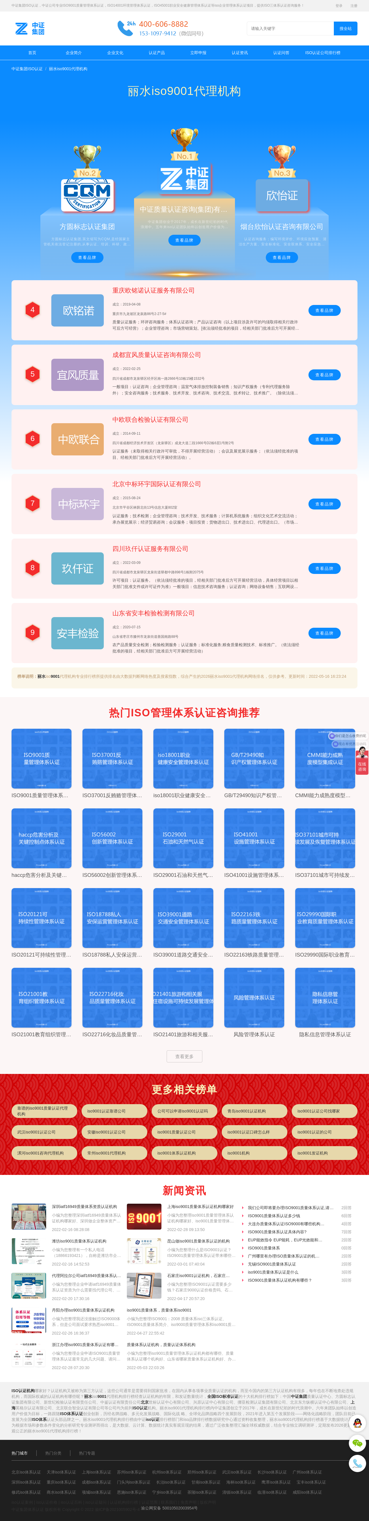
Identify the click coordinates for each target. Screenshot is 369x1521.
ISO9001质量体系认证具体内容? (277, 1232)
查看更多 (184, 1056)
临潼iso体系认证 (272, 1492)
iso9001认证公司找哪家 (319, 1111)
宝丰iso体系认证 (311, 1482)
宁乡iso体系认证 (167, 1492)
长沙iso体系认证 (272, 1472)
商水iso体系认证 (61, 1492)
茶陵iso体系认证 (202, 1492)
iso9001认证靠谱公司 (106, 1111)
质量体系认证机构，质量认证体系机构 (161, 1344)
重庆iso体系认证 (61, 1482)
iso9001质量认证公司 (176, 1132)
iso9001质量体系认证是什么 (273, 1272)
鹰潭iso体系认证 (276, 1482)
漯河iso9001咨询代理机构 (40, 1153)
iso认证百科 (71, 1502)
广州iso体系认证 (307, 1472)
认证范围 (150, 1502)
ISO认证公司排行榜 (322, 52)
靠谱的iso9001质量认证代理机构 (42, 1111)
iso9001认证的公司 (315, 1132)
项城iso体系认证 (96, 1492)
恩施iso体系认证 (131, 1492)
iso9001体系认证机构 (176, 1153)
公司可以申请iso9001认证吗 (182, 1111)
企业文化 (115, 52)
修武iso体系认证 (26, 1492)
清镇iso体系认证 (237, 1492)
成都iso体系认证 (96, 1482)
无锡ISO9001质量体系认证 (272, 1264)
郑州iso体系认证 (202, 1472)
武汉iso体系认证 (237, 1472)
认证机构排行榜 (124, 1502)
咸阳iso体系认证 (307, 1492)
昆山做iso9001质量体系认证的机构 (198, 1241)
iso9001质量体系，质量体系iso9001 (159, 1310)
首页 (32, 52)
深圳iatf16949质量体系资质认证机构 (84, 1206)
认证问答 (281, 52)
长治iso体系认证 (171, 1482)
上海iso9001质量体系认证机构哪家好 (200, 1206)
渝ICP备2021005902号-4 (117, 1509)
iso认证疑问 (96, 1502)
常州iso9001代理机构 (106, 1153)
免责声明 (188, 1502)
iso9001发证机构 (313, 1153)
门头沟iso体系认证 (133, 1482)
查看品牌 (87, 257)
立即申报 (198, 52)
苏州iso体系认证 (131, 1472)
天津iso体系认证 (61, 1472)
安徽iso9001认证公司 (106, 1132)
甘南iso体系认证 (206, 1482)
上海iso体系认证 (96, 1472)
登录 (339, 6)
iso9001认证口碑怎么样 (248, 1132)
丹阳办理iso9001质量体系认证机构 (83, 1310)
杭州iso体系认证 (167, 1472)
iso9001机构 (238, 1153)
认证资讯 (240, 52)
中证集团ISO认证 (27, 68)
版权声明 (208, 1502)
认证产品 (157, 52)
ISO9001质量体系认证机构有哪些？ (280, 1280)
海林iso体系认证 (241, 1482)
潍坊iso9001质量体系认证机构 (79, 1241)
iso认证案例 (22, 1502)
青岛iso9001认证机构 (246, 1111)
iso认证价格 (46, 1502)
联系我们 (169, 1502)
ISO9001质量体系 (264, 1248)
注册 (354, 6)
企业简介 (74, 52)
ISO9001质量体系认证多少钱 (274, 1215)
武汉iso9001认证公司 (36, 1132)
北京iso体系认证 (26, 1472)
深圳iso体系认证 (26, 1482)
